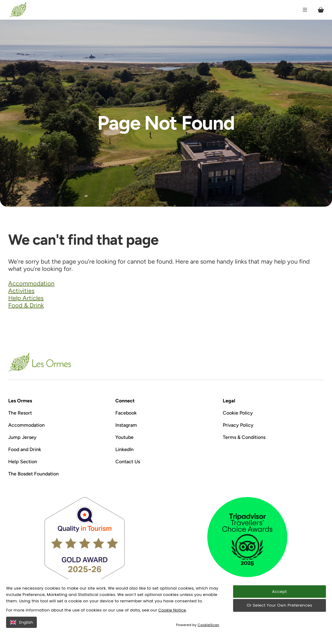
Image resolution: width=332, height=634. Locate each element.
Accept (279, 591)
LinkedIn (124, 449)
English (21, 622)
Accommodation (31, 283)
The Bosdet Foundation (33, 474)
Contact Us (127, 461)
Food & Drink (26, 305)
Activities (21, 290)
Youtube (124, 437)
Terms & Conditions (244, 437)
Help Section (22, 461)
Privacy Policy (238, 425)
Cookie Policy (238, 413)
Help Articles (26, 298)
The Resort (20, 413)
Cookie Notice (172, 610)
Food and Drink (24, 449)
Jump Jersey (22, 437)
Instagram (126, 425)
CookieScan (208, 624)
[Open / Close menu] (303, 10)
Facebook (126, 413)
